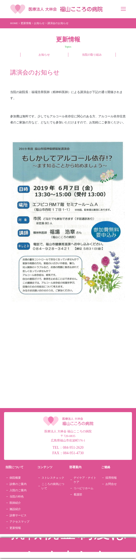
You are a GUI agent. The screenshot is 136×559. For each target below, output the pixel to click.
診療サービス (18, 515)
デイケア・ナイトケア (85, 480)
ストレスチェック (53, 477)
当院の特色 (17, 496)
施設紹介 (15, 509)
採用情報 (111, 477)
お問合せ (111, 484)
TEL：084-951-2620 (68, 448)
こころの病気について (53, 486)
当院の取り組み (92, 54)
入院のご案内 (18, 490)
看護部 (78, 494)
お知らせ (44, 54)
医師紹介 (15, 502)
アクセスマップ (19, 521)
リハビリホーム (83, 488)
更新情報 (15, 527)
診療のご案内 (18, 484)
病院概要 (15, 477)
